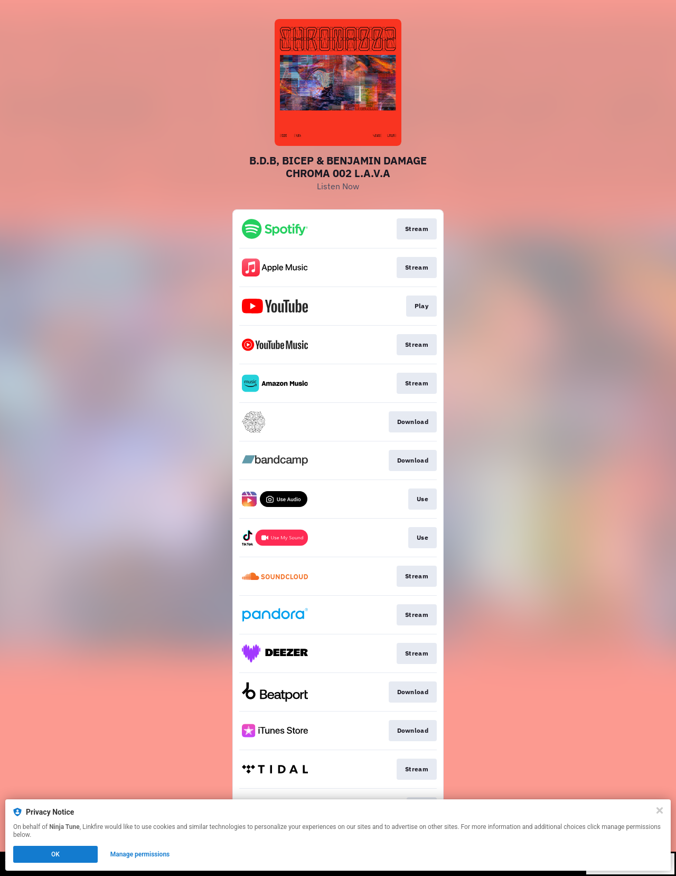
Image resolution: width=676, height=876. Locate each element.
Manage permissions (140, 854)
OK (55, 854)
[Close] (659, 810)
